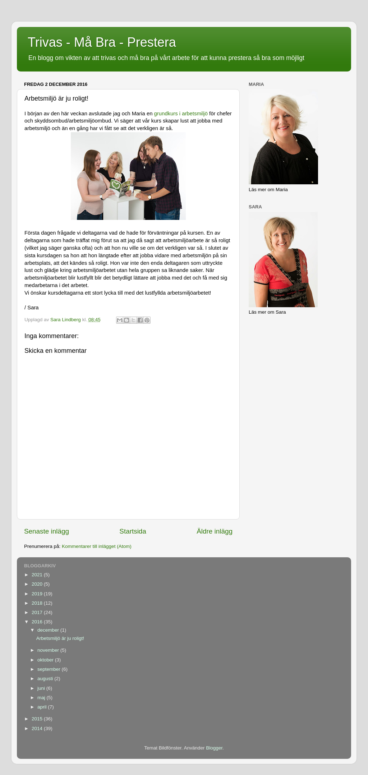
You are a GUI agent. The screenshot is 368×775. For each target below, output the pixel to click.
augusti (45, 678)
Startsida (132, 531)
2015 (38, 718)
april (42, 707)
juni (41, 688)
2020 (38, 584)
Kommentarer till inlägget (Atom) (97, 546)
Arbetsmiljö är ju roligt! (60, 638)
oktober (46, 660)
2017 (38, 612)
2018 (38, 603)
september (49, 669)
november (48, 650)
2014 (38, 728)
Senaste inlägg (46, 531)
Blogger (214, 748)
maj (42, 697)
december (48, 630)
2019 (38, 593)
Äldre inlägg (215, 531)
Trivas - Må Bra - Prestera (102, 42)
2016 (38, 621)
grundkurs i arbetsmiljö (181, 113)
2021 (38, 574)
